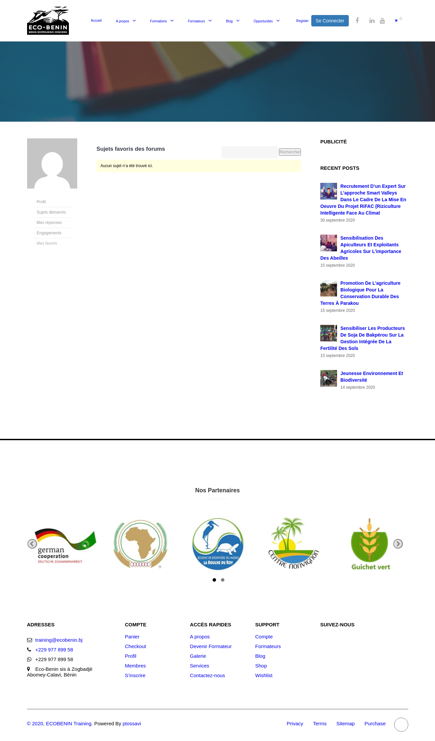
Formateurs (196, 21)
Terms (320, 723)
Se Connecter (330, 20)
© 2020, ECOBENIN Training (59, 723)
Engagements (49, 233)
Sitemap (345, 723)
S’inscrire (135, 675)
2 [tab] (222, 581)
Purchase (375, 723)
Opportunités (263, 21)
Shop (261, 665)
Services (199, 665)
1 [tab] (214, 581)
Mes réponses (49, 222)
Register (302, 21)
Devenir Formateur (211, 646)
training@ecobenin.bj (59, 640)
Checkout (135, 646)
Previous (32, 544)
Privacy (295, 723)
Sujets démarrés (51, 212)
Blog (229, 21)
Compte (264, 636)
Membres (135, 665)
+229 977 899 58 (54, 649)
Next (398, 544)
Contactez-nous (207, 675)
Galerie (198, 656)
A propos (122, 21)
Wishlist (264, 675)
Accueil (96, 20)
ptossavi (132, 723)
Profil (41, 202)
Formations (158, 21)
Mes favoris (47, 243)
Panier (132, 636)
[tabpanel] (65, 544)
